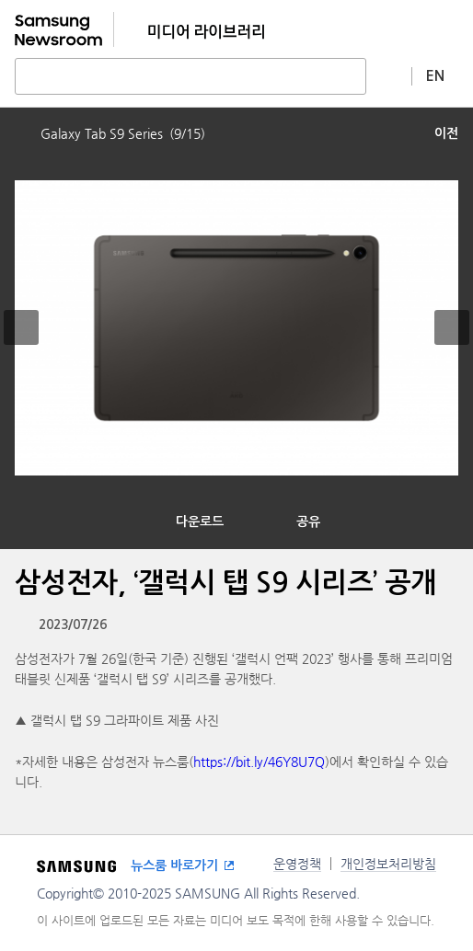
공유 (308, 521)
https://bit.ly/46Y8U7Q (259, 761)
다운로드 (200, 521)
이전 (446, 133)
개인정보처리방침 (388, 863)
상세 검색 (389, 75)
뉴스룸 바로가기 (174, 865)
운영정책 (297, 863)
